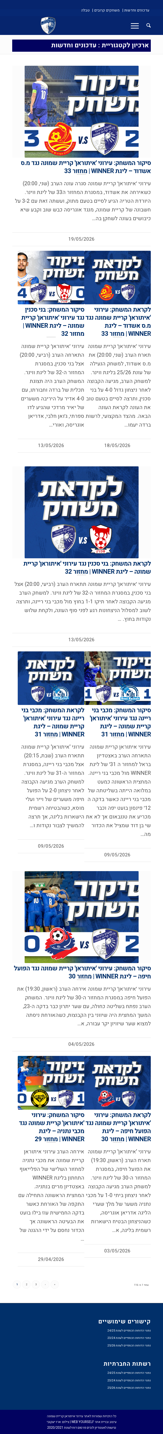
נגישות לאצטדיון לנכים (101, 1427)
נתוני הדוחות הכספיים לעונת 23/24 (129, 1338)
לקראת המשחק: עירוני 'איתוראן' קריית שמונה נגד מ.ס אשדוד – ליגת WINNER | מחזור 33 (118, 321)
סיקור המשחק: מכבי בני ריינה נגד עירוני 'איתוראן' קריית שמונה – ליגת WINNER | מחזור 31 (120, 722)
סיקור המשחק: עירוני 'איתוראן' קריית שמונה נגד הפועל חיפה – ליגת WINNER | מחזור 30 (82, 972)
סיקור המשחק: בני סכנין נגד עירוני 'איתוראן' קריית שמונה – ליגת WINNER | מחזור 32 (52, 321)
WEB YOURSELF (82, 1422)
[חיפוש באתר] (146, 25)
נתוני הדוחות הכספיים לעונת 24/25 (129, 1330)
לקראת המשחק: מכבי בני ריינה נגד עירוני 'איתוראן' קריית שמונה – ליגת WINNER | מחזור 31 (52, 722)
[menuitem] (136, 10)
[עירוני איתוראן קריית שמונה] (95, 25)
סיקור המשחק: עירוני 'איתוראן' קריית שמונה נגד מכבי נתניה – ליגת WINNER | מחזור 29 (51, 1127)
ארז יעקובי (54, 1422)
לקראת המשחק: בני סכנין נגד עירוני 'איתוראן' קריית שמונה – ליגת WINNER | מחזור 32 (87, 567)
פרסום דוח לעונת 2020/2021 (66, 1427)
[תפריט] (136, 25)
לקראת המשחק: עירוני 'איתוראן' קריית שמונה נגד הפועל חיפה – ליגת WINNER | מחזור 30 (118, 1127)
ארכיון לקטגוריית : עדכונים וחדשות (100, 45)
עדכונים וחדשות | (135, 10)
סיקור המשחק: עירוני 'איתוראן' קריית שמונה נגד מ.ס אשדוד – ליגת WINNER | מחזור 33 (86, 167)
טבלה (85, 10)
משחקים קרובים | (105, 10)
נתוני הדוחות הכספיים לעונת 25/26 (129, 1345)
